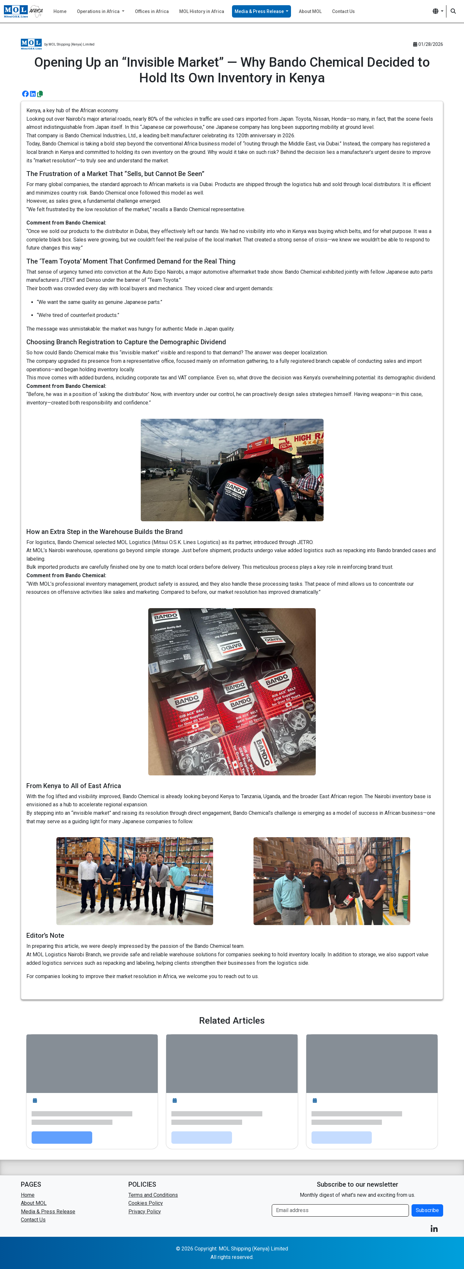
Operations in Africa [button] (99, 11)
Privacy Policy (144, 1211)
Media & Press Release (48, 1211)
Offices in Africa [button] (152, 11)
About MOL (310, 11)
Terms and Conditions (153, 1195)
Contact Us (343, 11)
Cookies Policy (145, 1203)
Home (59, 11)
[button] (438, 11)
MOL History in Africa (201, 11)
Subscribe (427, 1210)
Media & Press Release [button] (260, 11)
